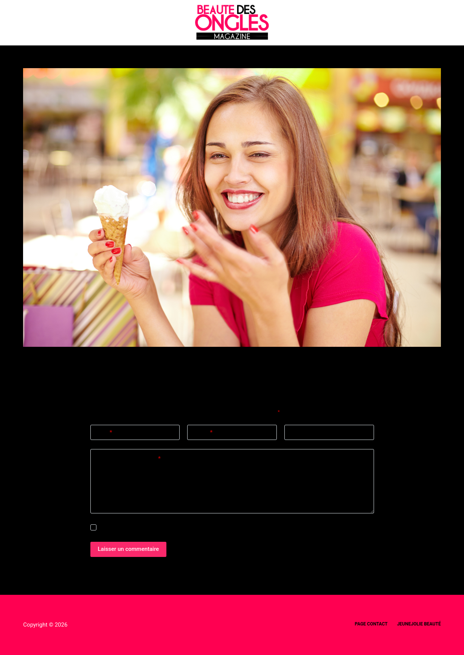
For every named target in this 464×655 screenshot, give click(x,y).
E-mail (203, 432)
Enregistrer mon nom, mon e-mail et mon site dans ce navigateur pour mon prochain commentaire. (207, 527)
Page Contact (371, 624)
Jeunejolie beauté (419, 624)
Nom (104, 432)
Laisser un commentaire (128, 549)
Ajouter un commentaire (128, 458)
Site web (301, 432)
